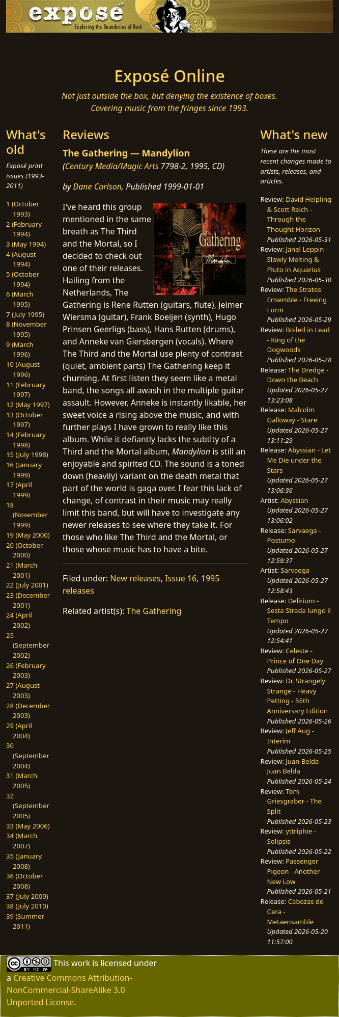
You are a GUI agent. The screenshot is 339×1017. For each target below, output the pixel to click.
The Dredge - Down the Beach (298, 375)
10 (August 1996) (23, 369)
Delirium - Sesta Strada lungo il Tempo (299, 610)
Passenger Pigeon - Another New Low (293, 871)
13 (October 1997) (24, 420)
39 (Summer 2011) (25, 921)
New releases (135, 578)
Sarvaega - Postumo (294, 535)
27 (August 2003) (23, 690)
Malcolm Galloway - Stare (292, 414)
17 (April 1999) (19, 489)
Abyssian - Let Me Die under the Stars (299, 459)
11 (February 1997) (26, 389)
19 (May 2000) (28, 535)
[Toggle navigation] (58, 47)
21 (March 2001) (21, 570)
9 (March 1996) (20, 349)
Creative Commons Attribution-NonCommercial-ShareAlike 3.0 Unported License (69, 990)
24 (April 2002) (19, 620)
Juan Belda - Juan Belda (295, 766)
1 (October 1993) (22, 209)
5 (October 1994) (22, 279)
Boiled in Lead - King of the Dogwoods (298, 339)
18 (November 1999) (27, 514)
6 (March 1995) (20, 299)
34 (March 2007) (21, 840)
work (80, 962)
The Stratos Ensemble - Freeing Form (297, 299)
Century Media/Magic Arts (112, 166)
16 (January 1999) (24, 469)
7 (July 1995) (25, 314)
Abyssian (294, 500)
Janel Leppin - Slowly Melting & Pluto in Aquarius (297, 259)
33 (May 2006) (28, 826)
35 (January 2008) (24, 861)
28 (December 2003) (28, 710)
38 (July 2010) (27, 906)
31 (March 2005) (21, 780)
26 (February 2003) (26, 670)
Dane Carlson (97, 186)
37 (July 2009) (27, 896)
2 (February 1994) (24, 229)
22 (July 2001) (27, 585)
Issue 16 (180, 578)
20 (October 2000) (24, 550)
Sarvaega (294, 570)
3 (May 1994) (26, 244)
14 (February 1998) (26, 439)
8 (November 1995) (26, 329)
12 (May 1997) (28, 404)
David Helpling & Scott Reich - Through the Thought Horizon (299, 214)
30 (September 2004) (27, 755)
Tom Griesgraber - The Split (294, 801)
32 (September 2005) (27, 805)
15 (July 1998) (27, 454)
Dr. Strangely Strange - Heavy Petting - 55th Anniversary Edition (297, 695)
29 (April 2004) (19, 730)
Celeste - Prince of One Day (295, 655)
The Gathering (154, 611)
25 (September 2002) (27, 645)
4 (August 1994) (21, 259)
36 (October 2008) (24, 881)
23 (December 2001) (28, 600)
